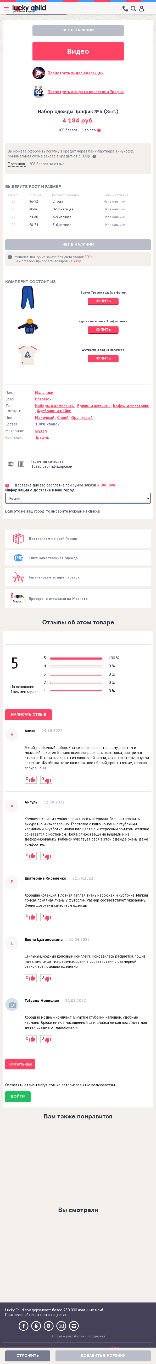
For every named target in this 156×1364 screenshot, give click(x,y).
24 (13, 217)
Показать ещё (20, 1064)
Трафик (42, 437)
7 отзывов (17, 163)
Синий (63, 417)
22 (13, 225)
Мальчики (44, 392)
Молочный (44, 417)
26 (13, 201)
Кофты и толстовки (131, 405)
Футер (41, 430)
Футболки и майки (54, 410)
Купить (103, 301)
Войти (18, 1096)
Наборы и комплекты (55, 405)
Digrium (56, 1336)
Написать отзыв (28, 714)
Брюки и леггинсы (93, 405)
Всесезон (43, 399)
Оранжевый (82, 417)
